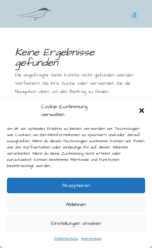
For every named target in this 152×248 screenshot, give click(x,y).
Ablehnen (76, 204)
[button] (141, 110)
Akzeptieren (76, 185)
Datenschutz (66, 238)
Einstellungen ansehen (76, 223)
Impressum (91, 238)
